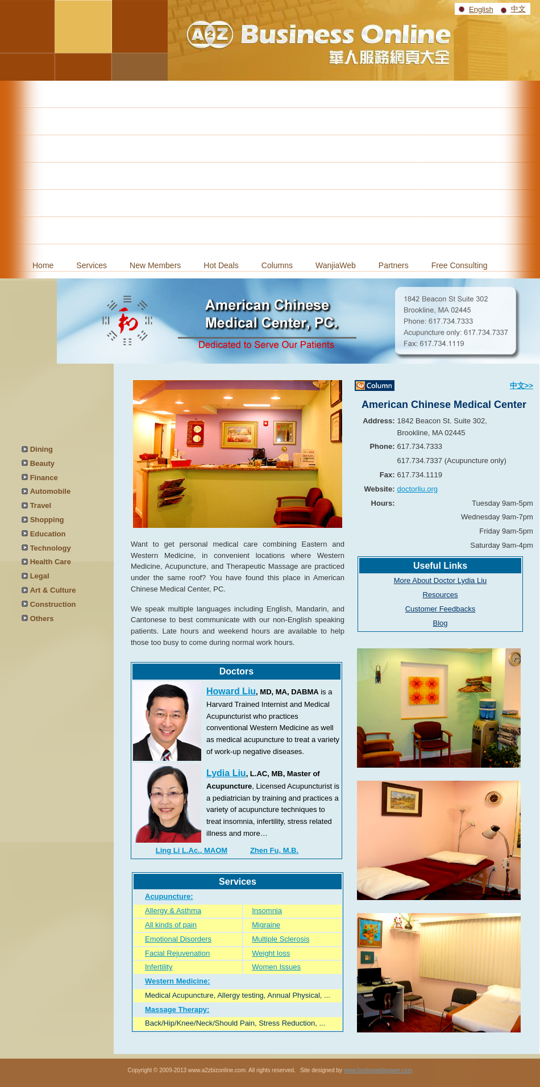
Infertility (158, 967)
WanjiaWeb (335, 265)
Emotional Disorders (178, 939)
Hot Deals (220, 265)
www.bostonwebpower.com (378, 1070)
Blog (440, 623)
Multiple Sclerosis (280, 939)
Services (91, 265)
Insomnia (267, 910)
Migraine (266, 925)
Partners (394, 265)
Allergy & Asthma (173, 910)
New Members (155, 265)
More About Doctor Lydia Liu (440, 580)
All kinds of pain (171, 925)
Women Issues (276, 967)
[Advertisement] (270, 165)
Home (42, 265)
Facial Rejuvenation (177, 953)
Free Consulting (459, 265)
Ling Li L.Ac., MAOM (191, 850)
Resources (440, 594)
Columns (277, 265)
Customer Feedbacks (440, 609)
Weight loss (271, 953)
